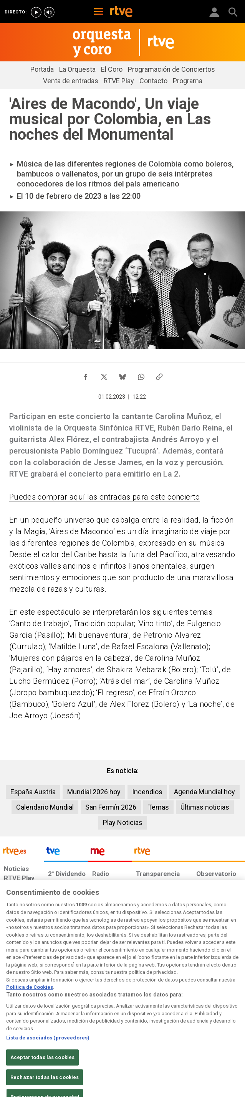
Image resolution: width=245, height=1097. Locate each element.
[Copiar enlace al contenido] (159, 375)
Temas (158, 807)
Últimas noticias (204, 807)
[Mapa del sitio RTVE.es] (132, 1042)
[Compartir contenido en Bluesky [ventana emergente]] (122, 375)
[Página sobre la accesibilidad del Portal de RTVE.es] (88, 1042)
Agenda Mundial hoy (204, 792)
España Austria (33, 792)
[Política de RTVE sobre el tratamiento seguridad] (29, 1042)
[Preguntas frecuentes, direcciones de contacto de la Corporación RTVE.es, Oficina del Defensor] (170, 1042)
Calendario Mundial (45, 807)
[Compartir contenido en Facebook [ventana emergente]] (85, 375)
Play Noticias (122, 822)
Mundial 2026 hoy (94, 792)
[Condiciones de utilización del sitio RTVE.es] (16, 1030)
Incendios (147, 792)
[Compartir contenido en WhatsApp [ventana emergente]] (141, 375)
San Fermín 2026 (110, 807)
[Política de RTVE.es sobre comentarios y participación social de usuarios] (34, 1053)
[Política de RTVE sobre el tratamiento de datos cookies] (138, 1030)
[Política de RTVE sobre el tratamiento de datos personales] (72, 1030)
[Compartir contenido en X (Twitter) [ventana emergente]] (104, 375)
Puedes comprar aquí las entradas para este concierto (104, 496)
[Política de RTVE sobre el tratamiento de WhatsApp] (204, 1030)
